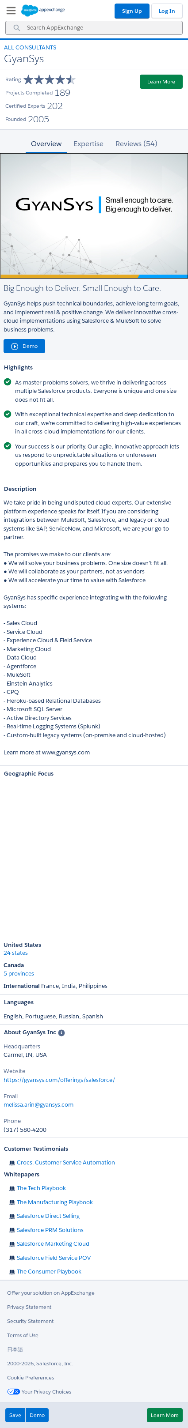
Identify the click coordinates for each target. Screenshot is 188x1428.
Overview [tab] (46, 143)
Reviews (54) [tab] (136, 143)
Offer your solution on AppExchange (51, 1292)
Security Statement (30, 1321)
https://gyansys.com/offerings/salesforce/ (59, 1080)
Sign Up (132, 11)
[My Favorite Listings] (9, 12)
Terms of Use (22, 1335)
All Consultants (30, 47)
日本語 (15, 1349)
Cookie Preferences (30, 1377)
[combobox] (94, 28)
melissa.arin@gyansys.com (38, 1104)
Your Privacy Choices (39, 1391)
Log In (167, 11)
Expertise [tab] (88, 143)
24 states (16, 953)
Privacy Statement (29, 1307)
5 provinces (19, 973)
